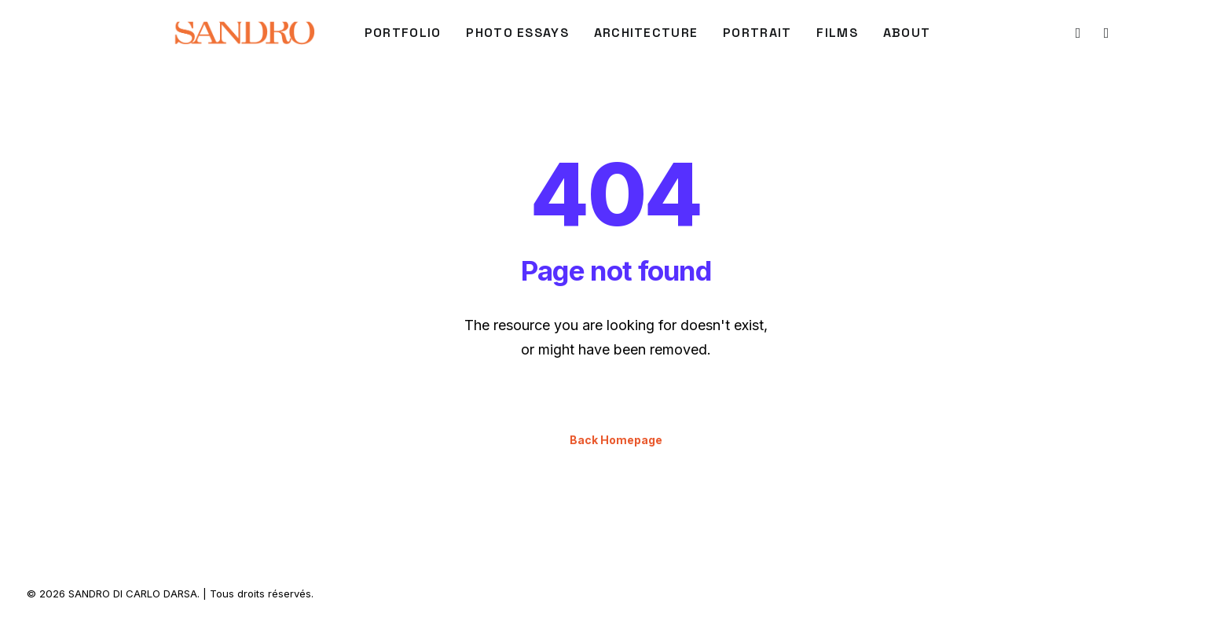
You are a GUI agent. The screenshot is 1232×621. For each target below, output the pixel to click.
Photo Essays (517, 32)
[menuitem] (403, 33)
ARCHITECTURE (646, 32)
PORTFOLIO (403, 32)
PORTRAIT (757, 32)
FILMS (836, 32)
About (906, 32)
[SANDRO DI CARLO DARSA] (244, 33)
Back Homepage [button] (616, 439)
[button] (1076, 33)
